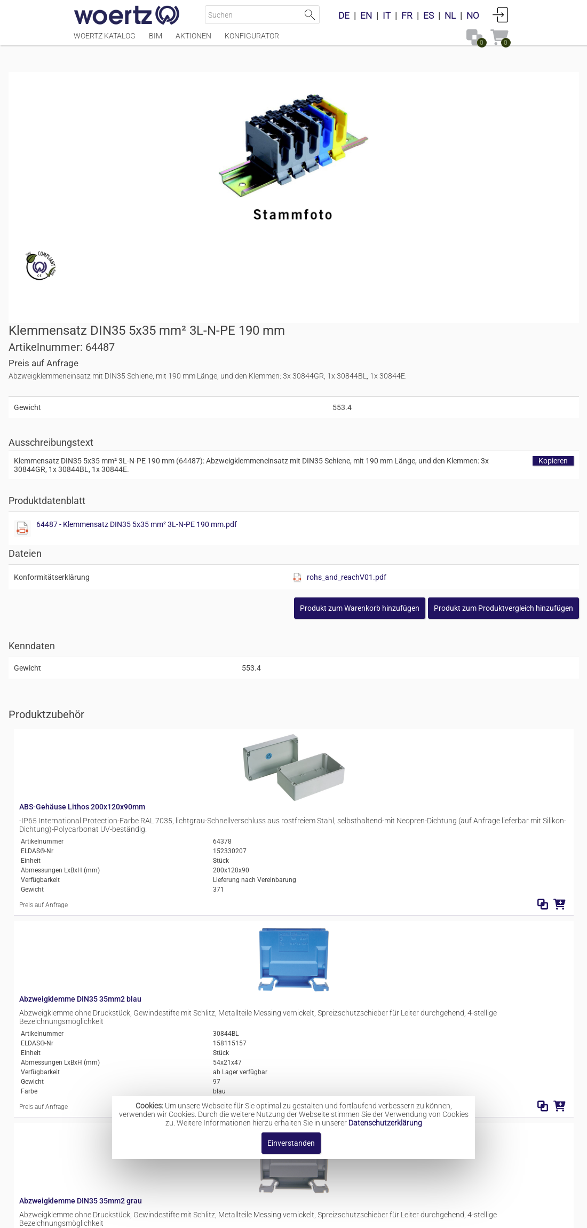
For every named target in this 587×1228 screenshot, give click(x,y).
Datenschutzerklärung (385, 1123)
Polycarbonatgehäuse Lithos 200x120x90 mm (236, 955)
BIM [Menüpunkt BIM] (155, 41)
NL (450, 15)
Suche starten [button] (310, 14)
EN (366, 15)
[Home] (127, 16)
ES (428, 15)
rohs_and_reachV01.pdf (463, 380)
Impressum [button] (203, 1214)
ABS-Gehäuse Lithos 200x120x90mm (222, 566)
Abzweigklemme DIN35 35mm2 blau (220, 656)
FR (407, 15)
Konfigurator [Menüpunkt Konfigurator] (252, 41)
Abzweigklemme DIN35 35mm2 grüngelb (228, 856)
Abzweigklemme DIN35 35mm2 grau (220, 756)
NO (472, 15)
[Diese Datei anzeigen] (312, 332)
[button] (438, 411)
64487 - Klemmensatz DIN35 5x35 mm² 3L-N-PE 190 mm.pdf (418, 328)
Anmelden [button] (501, 14)
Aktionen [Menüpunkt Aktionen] (193, 41)
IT (387, 15)
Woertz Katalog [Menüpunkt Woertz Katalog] (105, 41)
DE (344, 15)
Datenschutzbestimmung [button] (358, 1214)
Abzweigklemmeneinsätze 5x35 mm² (326, 1074)
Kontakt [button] (251, 1214)
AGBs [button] (288, 1214)
